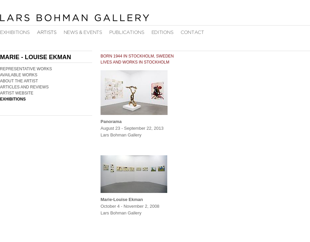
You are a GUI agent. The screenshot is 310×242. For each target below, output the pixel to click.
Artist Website (17, 93)
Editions (162, 32)
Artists (46, 32)
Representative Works (26, 69)
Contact (192, 32)
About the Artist (19, 81)
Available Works (19, 75)
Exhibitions (15, 32)
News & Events (83, 32)
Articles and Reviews (24, 87)
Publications (126, 32)
